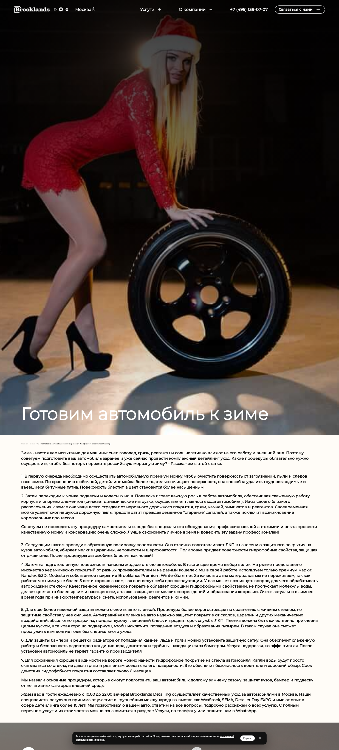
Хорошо (247, 738)
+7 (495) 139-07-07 (242, 12)
